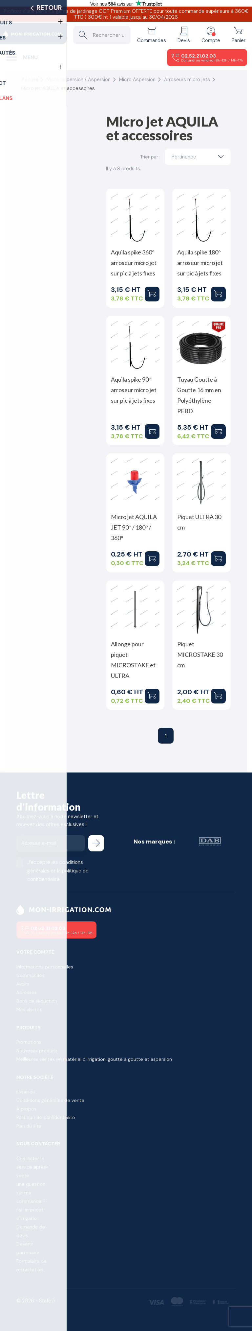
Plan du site (28, 1126)
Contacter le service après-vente (32, 1166)
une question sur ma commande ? (30, 1192)
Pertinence (199, 157)
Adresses (26, 992)
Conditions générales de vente (50, 1100)
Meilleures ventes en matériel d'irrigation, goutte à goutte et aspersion (94, 1059)
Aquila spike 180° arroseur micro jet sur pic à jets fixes (200, 263)
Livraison (25, 1092)
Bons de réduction (36, 1001)
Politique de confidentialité (45, 1117)
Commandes (30, 975)
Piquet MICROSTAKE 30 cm (200, 654)
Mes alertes (29, 1009)
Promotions (28, 1042)
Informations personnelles (44, 967)
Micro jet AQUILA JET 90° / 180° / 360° (134, 527)
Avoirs (22, 984)
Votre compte (35, 952)
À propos (26, 1109)
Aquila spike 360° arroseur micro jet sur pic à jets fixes (134, 263)
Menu (30, 57)
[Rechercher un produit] (102, 35)
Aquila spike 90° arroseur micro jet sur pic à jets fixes (134, 390)
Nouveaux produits (36, 1051)
